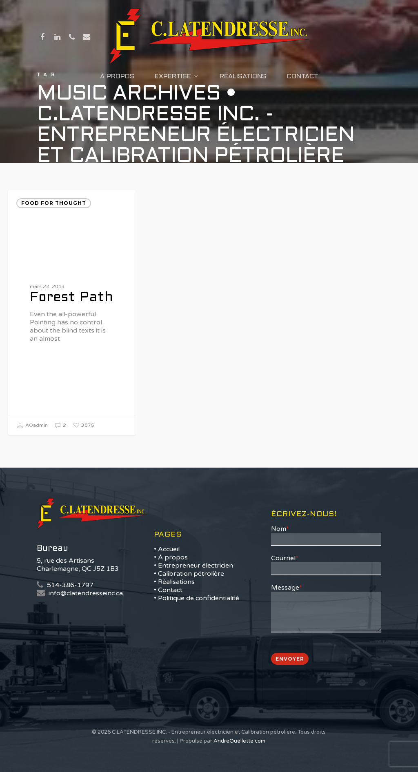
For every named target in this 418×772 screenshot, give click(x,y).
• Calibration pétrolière (189, 574)
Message (286, 587)
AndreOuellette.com (239, 741)
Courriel (284, 558)
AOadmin (32, 426)
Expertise (176, 76)
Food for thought (53, 203)
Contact (302, 76)
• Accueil (167, 549)
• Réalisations (174, 582)
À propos (117, 76)
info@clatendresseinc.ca (86, 593)
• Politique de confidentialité (196, 598)
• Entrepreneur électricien (193, 565)
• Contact (168, 590)
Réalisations (243, 76)
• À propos (171, 557)
